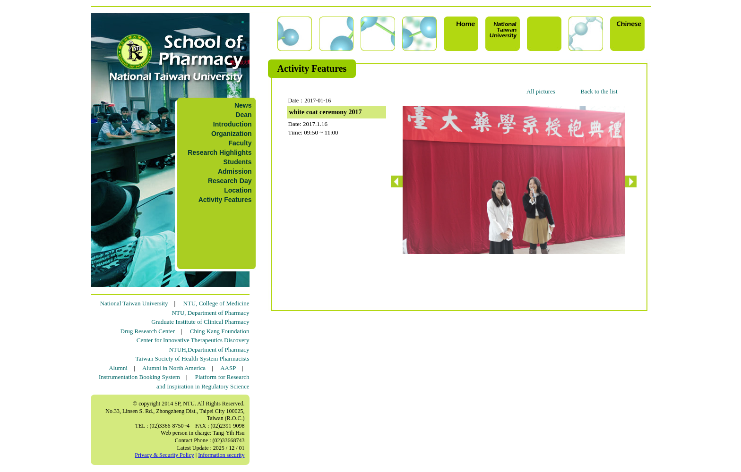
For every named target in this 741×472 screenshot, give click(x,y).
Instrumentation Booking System (139, 376)
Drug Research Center (147, 331)
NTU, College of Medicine (216, 303)
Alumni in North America (174, 367)
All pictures (540, 91)
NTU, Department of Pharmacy (211, 312)
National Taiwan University (134, 303)
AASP (228, 367)
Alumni (118, 367)
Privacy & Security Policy (164, 455)
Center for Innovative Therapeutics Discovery (193, 340)
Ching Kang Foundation (220, 331)
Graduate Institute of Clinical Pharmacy (200, 321)
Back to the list (598, 91)
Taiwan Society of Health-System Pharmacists (193, 358)
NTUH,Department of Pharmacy (209, 349)
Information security (221, 455)
